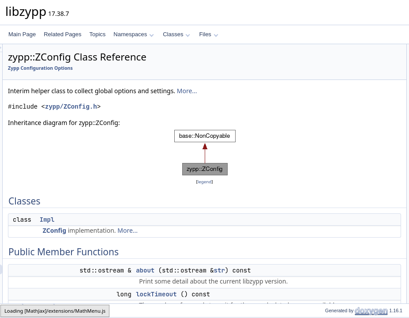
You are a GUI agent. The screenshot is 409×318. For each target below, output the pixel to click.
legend (206, 191)
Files (208, 34)
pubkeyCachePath (348, 253)
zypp (12, 310)
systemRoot (331, 98)
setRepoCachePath (349, 243)
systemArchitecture (340, 136)
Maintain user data (339, 195)
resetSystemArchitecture (346, 156)
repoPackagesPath (348, 302)
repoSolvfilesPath (347, 282)
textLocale (330, 166)
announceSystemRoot (344, 127)
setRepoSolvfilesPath (351, 292)
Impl (157, 229)
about (255, 280)
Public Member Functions (340, 68)
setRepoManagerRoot (343, 117)
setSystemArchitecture (344, 146)
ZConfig (164, 240)
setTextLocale (334, 175)
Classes (176, 34)
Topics (97, 34)
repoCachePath (344, 234)
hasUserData (341, 204)
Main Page (22, 34)
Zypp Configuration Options (150, 68)
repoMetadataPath (348, 263)
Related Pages (62, 34)
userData (337, 214)
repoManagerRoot (339, 107)
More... (128, 100)
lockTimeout (332, 88)
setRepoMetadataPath (352, 272)
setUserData (341, 224)
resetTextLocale (336, 185)
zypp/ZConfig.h (181, 116)
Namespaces (133, 34)
